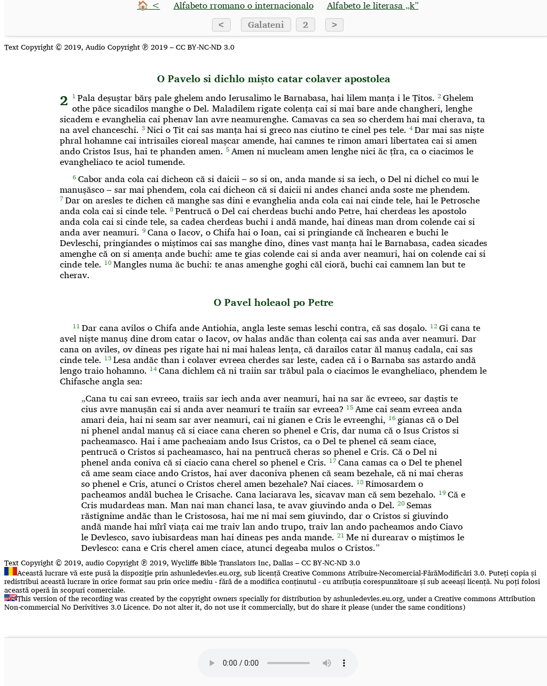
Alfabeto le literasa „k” (373, 5)
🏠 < (148, 5)
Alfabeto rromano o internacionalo (244, 5)
